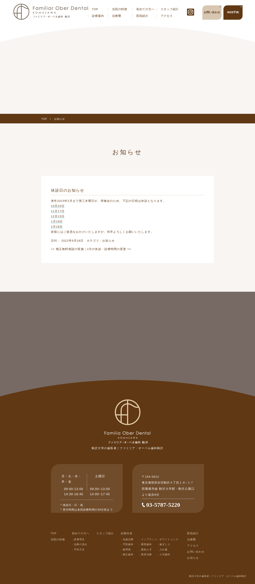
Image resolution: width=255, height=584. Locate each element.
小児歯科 (164, 554)
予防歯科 (128, 544)
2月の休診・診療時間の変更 (109, 249)
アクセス (167, 15)
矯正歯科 (128, 554)
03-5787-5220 (163, 505)
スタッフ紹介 (170, 9)
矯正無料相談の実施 (67, 249)
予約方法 (79, 549)
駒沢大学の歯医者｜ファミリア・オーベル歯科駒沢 (217, 576)
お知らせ (108, 240)
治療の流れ (80, 544)
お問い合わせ (195, 551)
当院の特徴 (119, 9)
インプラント (149, 539)
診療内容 (126, 533)
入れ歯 (163, 549)
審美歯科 (146, 544)
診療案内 (98, 15)
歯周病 (127, 549)
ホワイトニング (168, 539)
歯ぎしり (164, 544)
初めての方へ (145, 9)
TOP (95, 9)
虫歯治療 (128, 539)
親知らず (146, 549)
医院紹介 (142, 15)
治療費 (116, 15)
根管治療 (146, 554)
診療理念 (79, 539)
